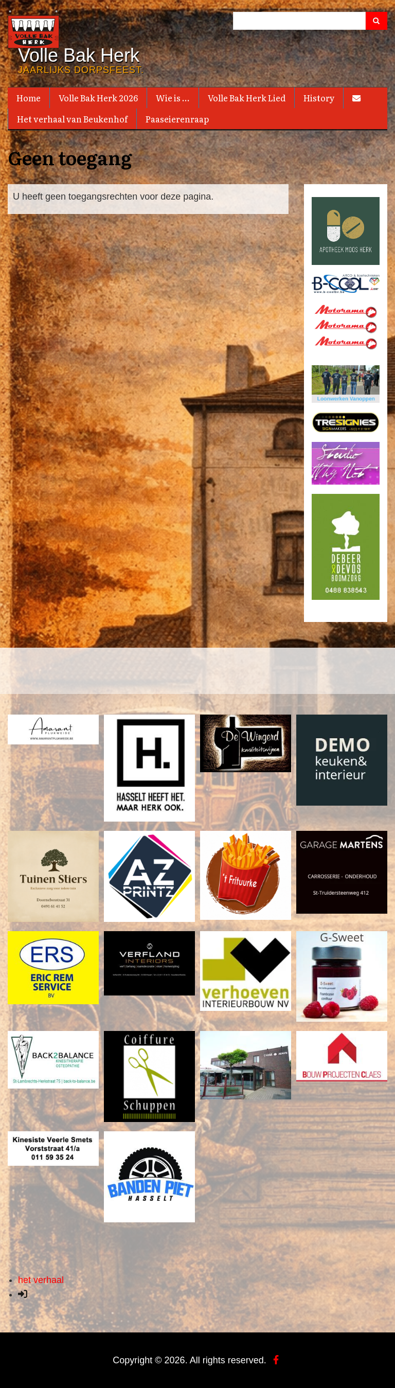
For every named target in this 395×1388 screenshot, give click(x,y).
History (318, 98)
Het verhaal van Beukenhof (72, 119)
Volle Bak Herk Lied (246, 98)
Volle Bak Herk (78, 55)
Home (28, 98)
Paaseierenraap (177, 119)
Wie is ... (173, 98)
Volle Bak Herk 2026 (98, 98)
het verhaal (41, 1279)
